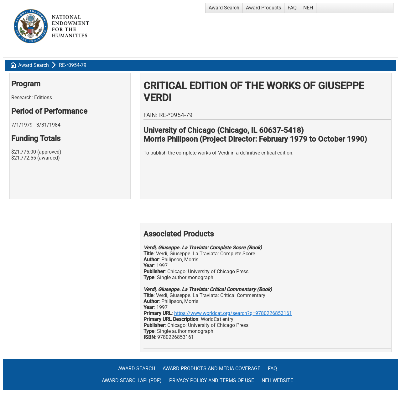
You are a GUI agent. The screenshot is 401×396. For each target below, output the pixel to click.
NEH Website (277, 380)
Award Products (263, 8)
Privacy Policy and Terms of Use (211, 380)
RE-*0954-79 (72, 65)
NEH (308, 8)
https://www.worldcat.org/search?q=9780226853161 (233, 313)
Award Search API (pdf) (132, 380)
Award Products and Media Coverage (211, 369)
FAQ (292, 8)
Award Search (224, 8)
